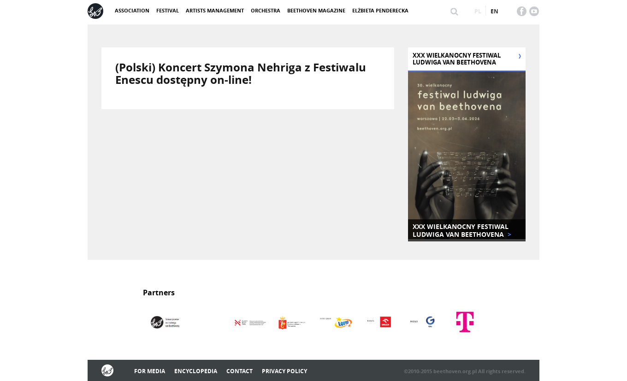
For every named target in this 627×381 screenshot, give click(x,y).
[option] (164, 323)
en (494, 11)
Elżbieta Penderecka (380, 10)
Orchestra (265, 10)
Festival (167, 10)
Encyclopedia (195, 371)
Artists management (215, 10)
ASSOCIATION (132, 10)
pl (477, 11)
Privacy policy (284, 371)
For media (149, 371)
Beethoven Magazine (316, 10)
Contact (239, 371)
